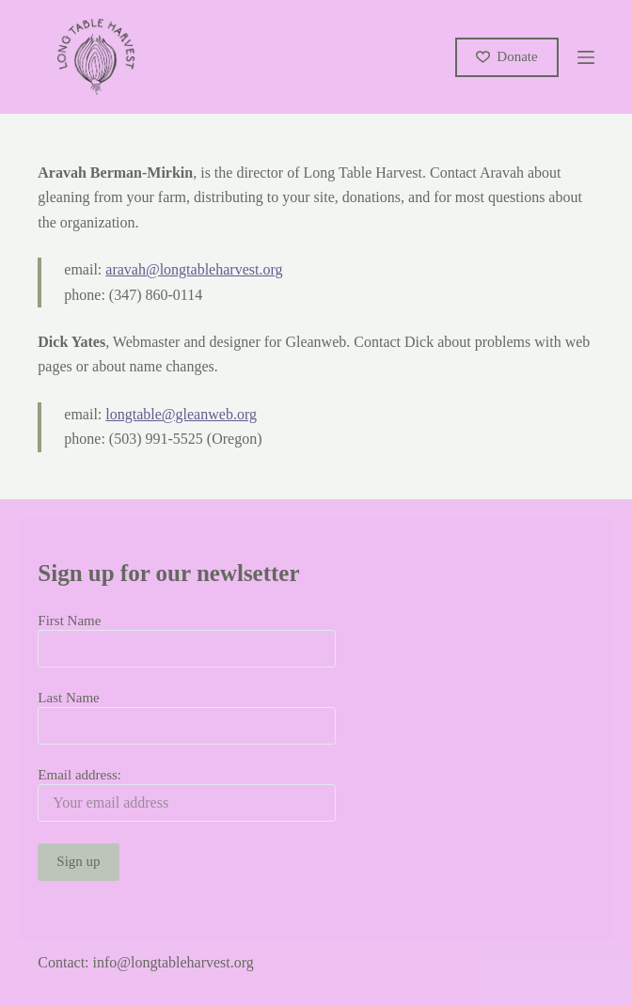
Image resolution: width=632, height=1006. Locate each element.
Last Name (68, 697)
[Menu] (585, 57)
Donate (507, 56)
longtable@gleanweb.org (181, 414)
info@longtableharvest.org (173, 962)
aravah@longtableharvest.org (193, 269)
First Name (69, 620)
